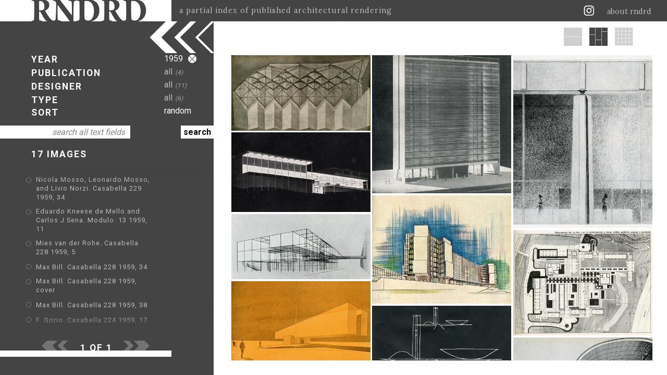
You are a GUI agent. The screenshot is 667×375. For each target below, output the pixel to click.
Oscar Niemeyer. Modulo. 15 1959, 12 (100, 317)
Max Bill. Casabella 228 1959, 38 (91, 272)
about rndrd (629, 11)
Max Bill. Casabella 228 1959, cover (97, 256)
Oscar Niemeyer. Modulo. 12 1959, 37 (100, 302)
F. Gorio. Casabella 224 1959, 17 (91, 287)
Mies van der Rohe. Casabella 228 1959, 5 (108, 226)
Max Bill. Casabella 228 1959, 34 (91, 241)
